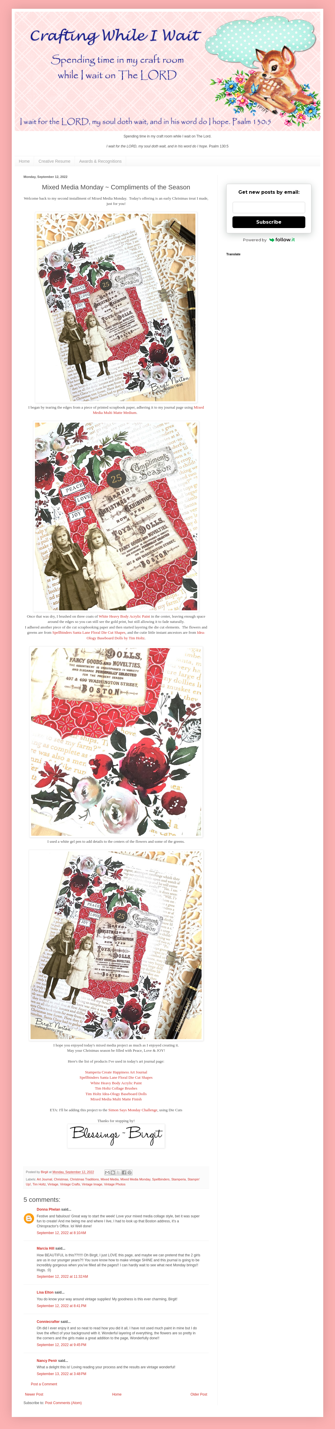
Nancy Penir (47, 1361)
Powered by (269, 239)
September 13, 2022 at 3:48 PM (61, 1374)
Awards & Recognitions (100, 161)
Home (24, 161)
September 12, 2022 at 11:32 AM (62, 1277)
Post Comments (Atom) (63, 1403)
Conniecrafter (48, 1322)
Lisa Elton (45, 1292)
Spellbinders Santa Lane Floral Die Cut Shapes (88, 632)
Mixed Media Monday (135, 1179)
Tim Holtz (39, 1184)
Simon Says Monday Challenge (133, 1110)
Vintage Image (92, 1184)
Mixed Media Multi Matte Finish (116, 1099)
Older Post (198, 1394)
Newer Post (34, 1394)
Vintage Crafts (70, 1184)
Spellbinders (161, 1179)
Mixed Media (109, 1179)
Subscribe (269, 222)
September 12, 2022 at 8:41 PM (61, 1306)
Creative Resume (54, 161)
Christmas (61, 1179)
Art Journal (44, 1179)
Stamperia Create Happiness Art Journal (116, 1072)
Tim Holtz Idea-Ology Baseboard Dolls (116, 1094)
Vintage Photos (114, 1184)
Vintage (53, 1184)
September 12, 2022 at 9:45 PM (61, 1345)
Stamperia (178, 1179)
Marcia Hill (45, 1248)
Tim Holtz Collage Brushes (116, 1088)
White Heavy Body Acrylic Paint (124, 616)
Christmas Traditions (84, 1179)
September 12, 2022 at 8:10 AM (61, 1233)
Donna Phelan (48, 1209)
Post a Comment (44, 1384)
